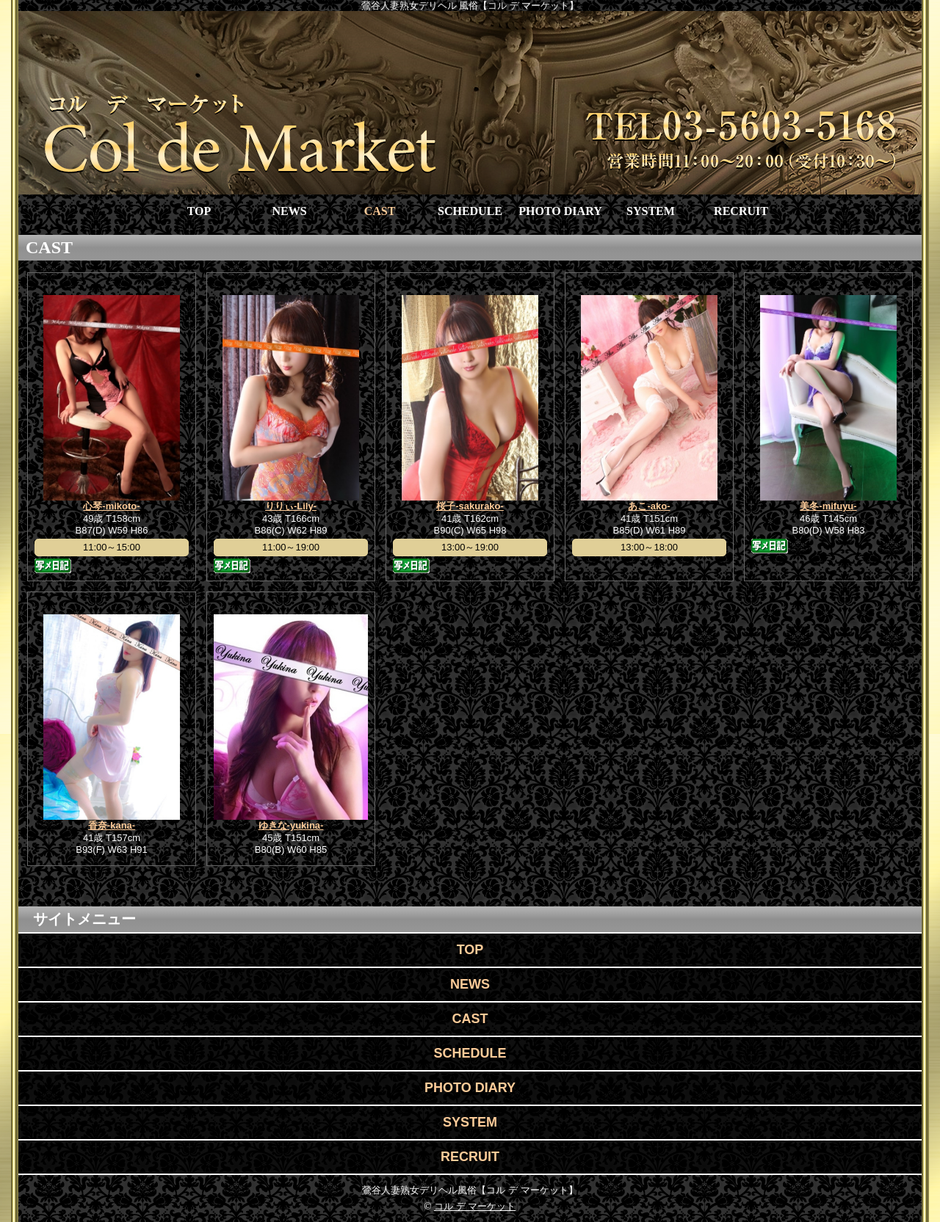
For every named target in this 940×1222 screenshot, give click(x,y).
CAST (380, 211)
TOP (199, 211)
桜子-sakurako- (470, 506)
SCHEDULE (470, 211)
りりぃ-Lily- (291, 506)
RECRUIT (741, 211)
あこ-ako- (649, 506)
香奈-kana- (111, 825)
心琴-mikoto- (111, 506)
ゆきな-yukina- (291, 825)
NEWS (289, 211)
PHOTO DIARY (559, 211)
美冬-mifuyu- (828, 506)
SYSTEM (650, 211)
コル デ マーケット (475, 1206)
